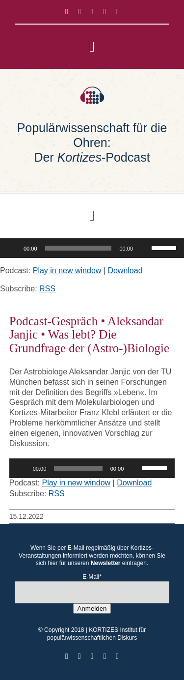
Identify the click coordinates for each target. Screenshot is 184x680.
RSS (47, 288)
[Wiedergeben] (13, 248)
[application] (92, 248)
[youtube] (104, 12)
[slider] (78, 248)
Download (124, 270)
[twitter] (79, 12)
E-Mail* (92, 576)
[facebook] (66, 12)
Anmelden (91, 608)
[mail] (117, 12)
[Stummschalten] (144, 248)
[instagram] (92, 12)
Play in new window (67, 270)
